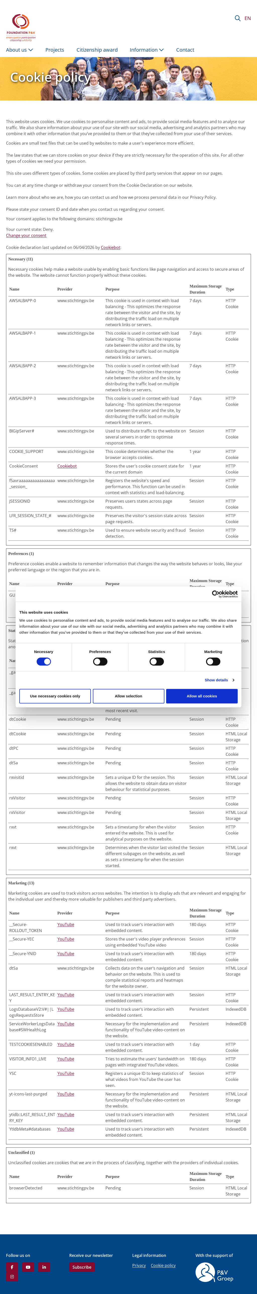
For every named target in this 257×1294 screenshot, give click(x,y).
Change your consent (26, 235)
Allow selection (128, 696)
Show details (216, 680)
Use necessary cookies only (55, 696)
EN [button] (247, 18)
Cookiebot (110, 247)
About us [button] (19, 49)
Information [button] (147, 49)
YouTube (65, 924)
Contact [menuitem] (185, 49)
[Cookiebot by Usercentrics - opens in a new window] (216, 594)
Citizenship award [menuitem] (97, 49)
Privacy (139, 1265)
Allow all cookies (202, 696)
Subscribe (82, 1267)
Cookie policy (163, 1265)
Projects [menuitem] (54, 49)
